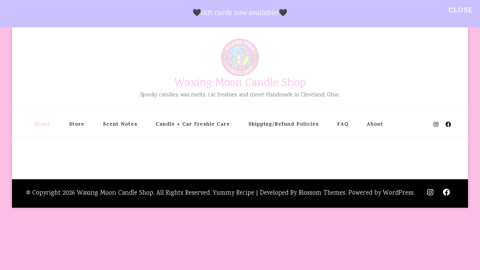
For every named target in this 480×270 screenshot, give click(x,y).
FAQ (342, 125)
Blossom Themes (321, 193)
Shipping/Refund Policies (283, 125)
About (375, 125)
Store (76, 125)
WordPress (398, 193)
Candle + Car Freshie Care (193, 125)
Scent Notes (120, 125)
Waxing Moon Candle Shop (240, 83)
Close (460, 11)
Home (42, 125)
